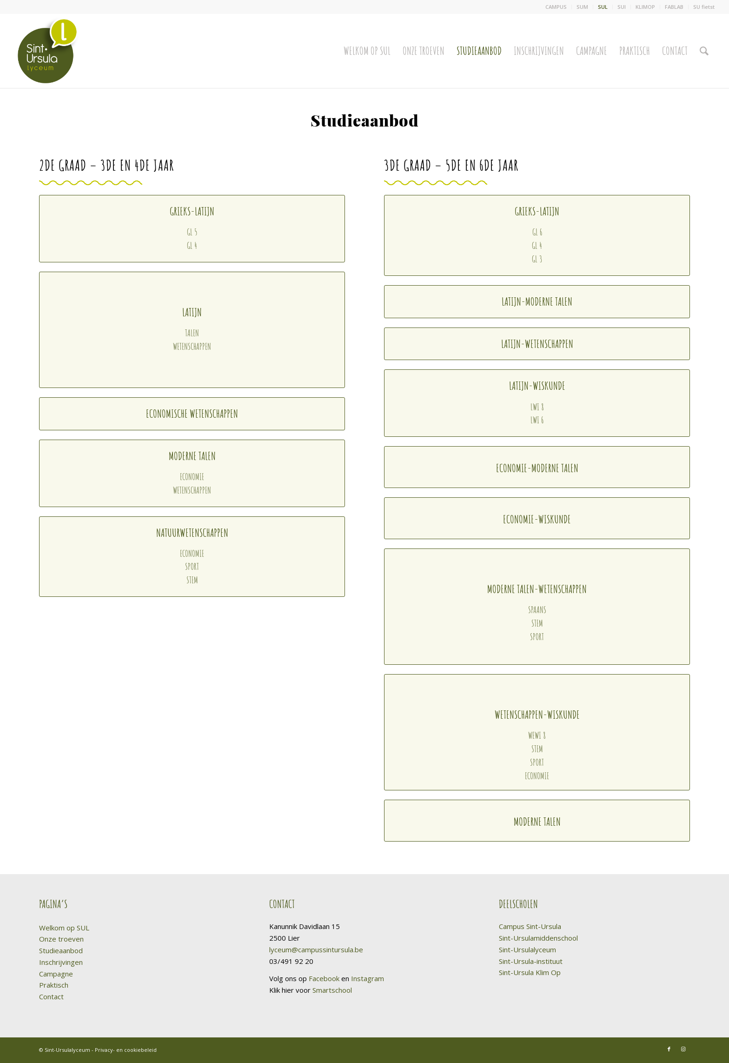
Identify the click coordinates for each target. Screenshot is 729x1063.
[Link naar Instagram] (683, 1049)
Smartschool (332, 990)
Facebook (324, 978)
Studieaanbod (61, 950)
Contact (51, 996)
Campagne (56, 973)
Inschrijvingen (61, 962)
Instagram (367, 978)
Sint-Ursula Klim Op (530, 972)
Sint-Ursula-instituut (531, 961)
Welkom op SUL (64, 927)
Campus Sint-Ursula (530, 926)
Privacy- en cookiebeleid (126, 1049)
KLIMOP (645, 6)
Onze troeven (61, 938)
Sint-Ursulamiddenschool (538, 938)
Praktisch (53, 984)
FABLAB (674, 6)
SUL (603, 6)
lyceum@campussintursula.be (316, 949)
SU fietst (704, 6)
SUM (582, 6)
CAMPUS (556, 6)
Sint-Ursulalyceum (527, 949)
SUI (621, 6)
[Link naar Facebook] (669, 1049)
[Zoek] (704, 50)
